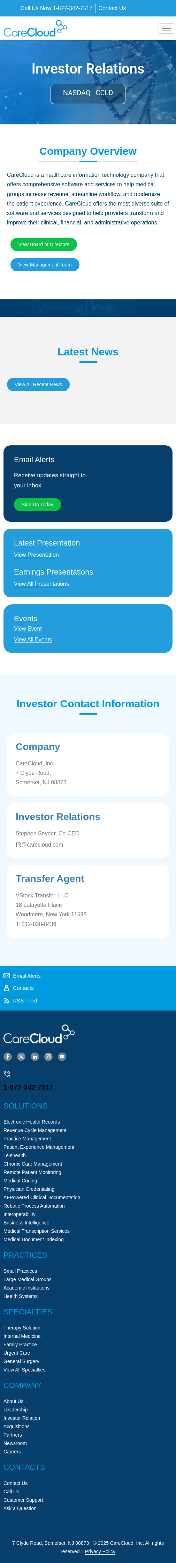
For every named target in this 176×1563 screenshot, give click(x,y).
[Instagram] (48, 1056)
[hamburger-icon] (166, 28)
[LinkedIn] (35, 1056)
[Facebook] (7, 1056)
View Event (28, 629)
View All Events (33, 639)
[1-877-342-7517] (6, 1074)
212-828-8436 (39, 924)
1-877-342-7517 (28, 1087)
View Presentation (36, 555)
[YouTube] (62, 1056)
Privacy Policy (100, 1551)
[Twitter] (21, 1056)
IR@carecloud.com (39, 845)
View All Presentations (41, 584)
